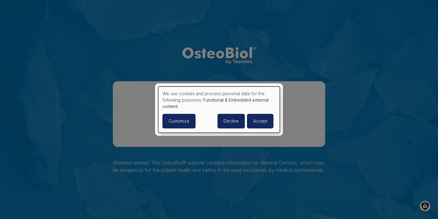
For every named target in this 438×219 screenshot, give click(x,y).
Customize (179, 120)
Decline (231, 120)
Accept (260, 120)
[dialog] (219, 109)
